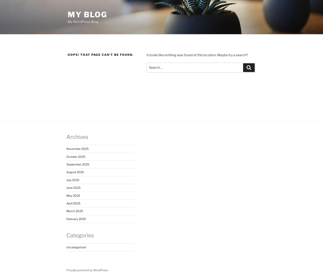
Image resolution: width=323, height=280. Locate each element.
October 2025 (75, 156)
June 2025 (73, 187)
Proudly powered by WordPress (87, 270)
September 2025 (77, 164)
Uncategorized (76, 247)
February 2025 (76, 219)
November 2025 (77, 149)
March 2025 (74, 211)
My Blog (87, 14)
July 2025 (72, 180)
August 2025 (75, 172)
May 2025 (73, 195)
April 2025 (73, 203)
